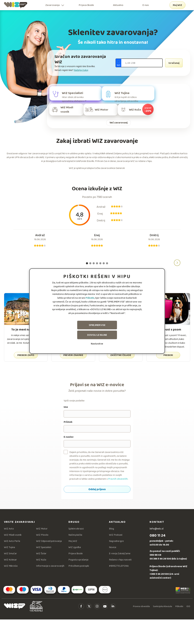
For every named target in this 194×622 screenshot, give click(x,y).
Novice (112, 550)
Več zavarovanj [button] (118, 125)
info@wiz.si (156, 531)
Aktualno (118, 5)
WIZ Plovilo (42, 537)
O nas (145, 5)
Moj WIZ (177, 5)
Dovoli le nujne (97, 335)
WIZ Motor (42, 531)
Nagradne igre (116, 543)
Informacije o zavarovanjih (50, 568)
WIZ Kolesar (10, 562)
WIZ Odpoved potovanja (49, 543)
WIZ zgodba (74, 550)
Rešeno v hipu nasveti (120, 562)
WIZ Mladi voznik (12, 537)
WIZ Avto (9, 531)
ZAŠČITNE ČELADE (120, 357)
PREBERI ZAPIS (25, 357)
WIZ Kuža (41, 562)
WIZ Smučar (10, 556)
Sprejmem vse (97, 325)
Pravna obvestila (141, 609)
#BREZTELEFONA (119, 568)
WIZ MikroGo (11, 568)
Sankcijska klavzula (162, 609)
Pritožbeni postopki (78, 568)
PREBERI (168, 357)
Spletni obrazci (76, 531)
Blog (111, 531)
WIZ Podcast (116, 537)
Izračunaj (174, 63)
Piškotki (90, 298)
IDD (188, 609)
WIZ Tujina (9, 550)
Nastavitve (97, 343)
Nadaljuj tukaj (81, 70)
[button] (177, 265)
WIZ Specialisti (43, 550)
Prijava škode (86, 5)
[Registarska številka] (139, 63)
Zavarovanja (52, 5)
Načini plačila (75, 537)
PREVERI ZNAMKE (73, 357)
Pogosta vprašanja (78, 562)
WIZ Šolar (41, 556)
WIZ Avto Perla (12, 543)
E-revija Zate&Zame (119, 556)
